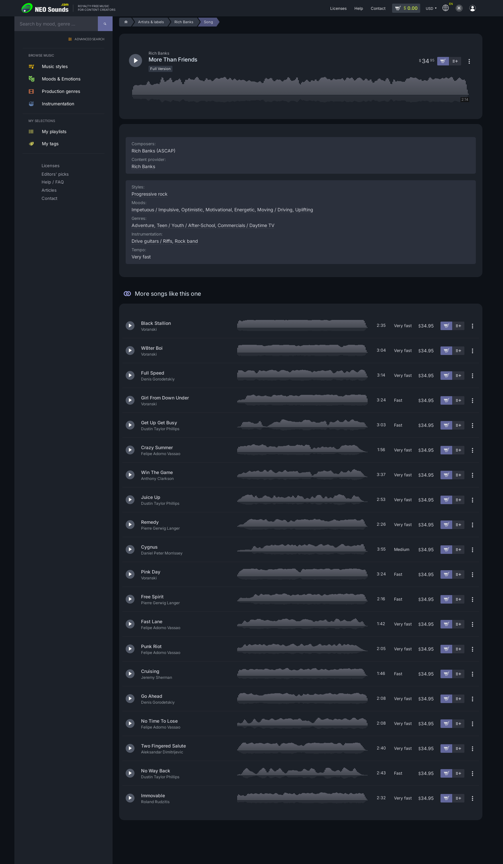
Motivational (219, 209)
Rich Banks (143, 166)
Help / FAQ (53, 182)
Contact (49, 198)
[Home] (125, 22)
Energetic (244, 209)
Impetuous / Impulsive (155, 209)
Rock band (186, 241)
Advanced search (89, 39)
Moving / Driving (275, 209)
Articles (49, 190)
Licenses (51, 165)
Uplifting (304, 209)
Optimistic (192, 209)
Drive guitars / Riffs (152, 241)
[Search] (105, 23)
